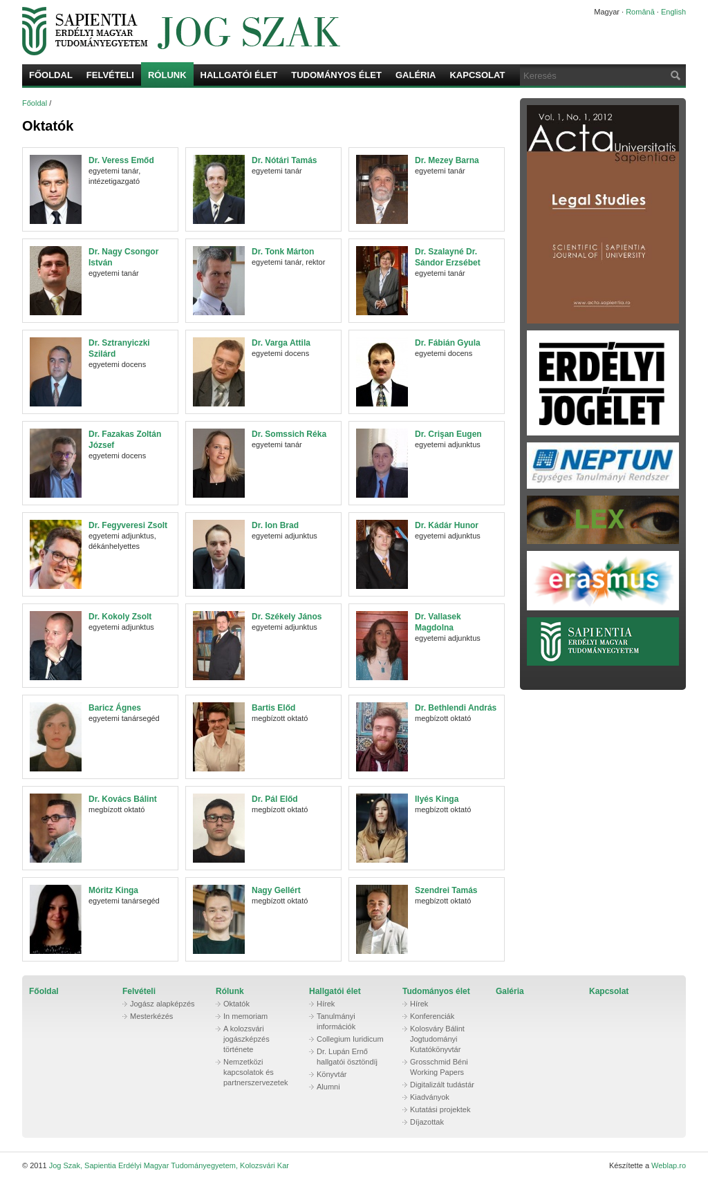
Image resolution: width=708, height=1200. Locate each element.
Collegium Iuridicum (350, 1039)
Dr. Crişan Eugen (448, 434)
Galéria (415, 75)
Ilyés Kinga (436, 799)
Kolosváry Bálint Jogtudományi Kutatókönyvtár (437, 1038)
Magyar (607, 12)
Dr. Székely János (287, 616)
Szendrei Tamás (446, 890)
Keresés (674, 75)
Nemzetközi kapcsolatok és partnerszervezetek (255, 1072)
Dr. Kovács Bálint (122, 799)
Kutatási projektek (440, 1109)
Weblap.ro (668, 1165)
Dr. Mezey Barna (447, 160)
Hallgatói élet (239, 75)
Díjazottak (427, 1122)
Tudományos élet (336, 75)
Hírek (326, 1004)
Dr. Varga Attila (281, 343)
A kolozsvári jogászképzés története (246, 1038)
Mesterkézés (151, 1016)
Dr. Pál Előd (275, 799)
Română (640, 12)
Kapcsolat (477, 75)
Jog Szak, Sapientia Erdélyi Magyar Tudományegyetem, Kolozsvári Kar (288, 31)
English (673, 12)
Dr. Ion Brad (275, 525)
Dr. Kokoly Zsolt (119, 616)
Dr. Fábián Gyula (448, 343)
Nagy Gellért (276, 890)
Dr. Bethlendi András (455, 708)
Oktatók (236, 1004)
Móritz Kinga (113, 890)
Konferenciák (432, 1016)
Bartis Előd (273, 708)
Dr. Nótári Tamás (284, 160)
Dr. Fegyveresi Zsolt (127, 525)
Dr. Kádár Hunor (446, 525)
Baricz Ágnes (114, 708)
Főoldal (51, 75)
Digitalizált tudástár (442, 1084)
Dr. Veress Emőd (121, 160)
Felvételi (110, 75)
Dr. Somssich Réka (289, 434)
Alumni (328, 1086)
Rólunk (167, 75)
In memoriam (245, 1016)
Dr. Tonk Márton (283, 251)
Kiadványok (429, 1097)
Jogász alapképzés (162, 1004)
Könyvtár (331, 1074)
